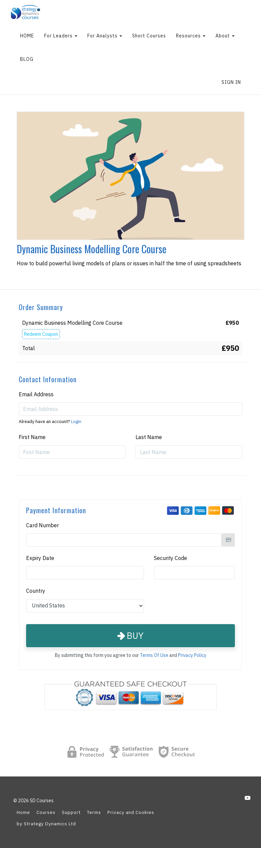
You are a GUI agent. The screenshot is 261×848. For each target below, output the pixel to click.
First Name (32, 437)
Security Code (170, 558)
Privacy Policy (192, 655)
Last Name (149, 437)
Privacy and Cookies (130, 812)
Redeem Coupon (41, 334)
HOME (27, 36)
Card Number (42, 525)
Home (23, 812)
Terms (94, 812)
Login (76, 421)
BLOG (26, 59)
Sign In (231, 82)
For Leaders (60, 36)
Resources (190, 36)
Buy (130, 635)
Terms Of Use (154, 655)
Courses (46, 812)
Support (71, 812)
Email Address (36, 394)
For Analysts (104, 36)
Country (35, 590)
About (225, 36)
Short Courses (149, 36)
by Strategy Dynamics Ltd (46, 824)
